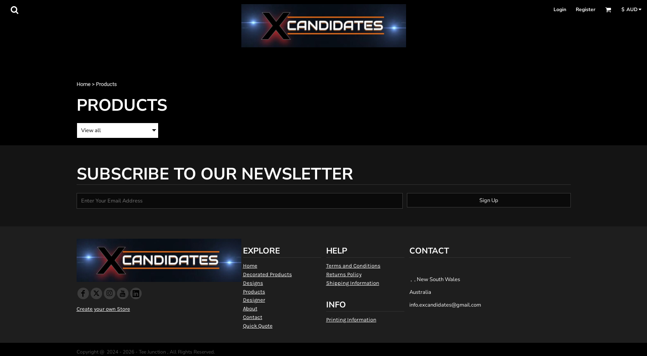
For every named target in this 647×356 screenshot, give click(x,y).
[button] (14, 10)
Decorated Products (267, 274)
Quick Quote (258, 326)
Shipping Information (352, 283)
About (250, 308)
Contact (252, 317)
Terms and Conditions (353, 266)
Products (254, 292)
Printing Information (351, 319)
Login (560, 9)
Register (586, 9)
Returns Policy (344, 274)
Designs (253, 283)
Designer (254, 300)
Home (84, 84)
